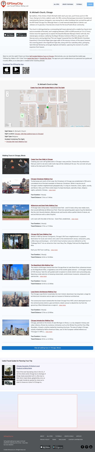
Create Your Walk (67, 4)
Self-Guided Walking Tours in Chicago (42, 56)
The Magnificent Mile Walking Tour (42, 265)
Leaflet (72, 126)
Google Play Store (45, 58)
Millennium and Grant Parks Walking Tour (44, 205)
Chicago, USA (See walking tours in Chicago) (29, 134)
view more (52, 190)
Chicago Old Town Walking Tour (16, 142)
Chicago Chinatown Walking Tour (42, 179)
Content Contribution (76, 440)
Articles (78, 436)
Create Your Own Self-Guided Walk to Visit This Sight (47, 88)
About (42, 436)
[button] (7, 92)
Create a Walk (68, 436)
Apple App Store (32, 58)
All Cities (56, 4)
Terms (54, 440)
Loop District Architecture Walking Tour (43, 292)
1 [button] (47, 107)
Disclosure (62, 440)
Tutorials (79, 4)
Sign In (90, 4)
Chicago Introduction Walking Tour (42, 320)
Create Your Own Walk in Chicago (42, 159)
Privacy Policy (44, 440)
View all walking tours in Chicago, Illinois (47, 348)
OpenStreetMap (80, 126)
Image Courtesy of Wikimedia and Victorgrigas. (41, 50)
